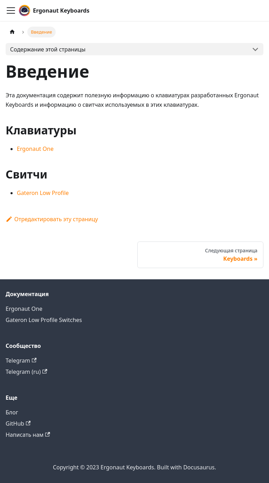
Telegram (21, 360)
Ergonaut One (35, 149)
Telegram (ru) (26, 372)
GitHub (18, 423)
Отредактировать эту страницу (52, 219)
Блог (12, 412)
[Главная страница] (12, 32)
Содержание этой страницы (47, 49)
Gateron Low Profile (43, 193)
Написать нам (28, 435)
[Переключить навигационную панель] (11, 10)
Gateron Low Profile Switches (44, 320)
